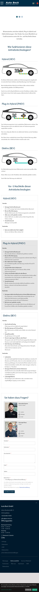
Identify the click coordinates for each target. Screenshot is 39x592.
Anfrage (3, 541)
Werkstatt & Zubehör (8, 535)
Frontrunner (5, 563)
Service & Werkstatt (26, 561)
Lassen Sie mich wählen (6, 589)
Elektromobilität (14, 561)
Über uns (13, 563)
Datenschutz (4, 550)
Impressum (4, 544)
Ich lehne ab (28, 589)
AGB (2, 547)
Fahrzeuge (5, 561)
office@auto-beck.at (6, 518)
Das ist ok (35, 589)
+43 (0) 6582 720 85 (6, 515)
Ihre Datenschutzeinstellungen (9, 552)
